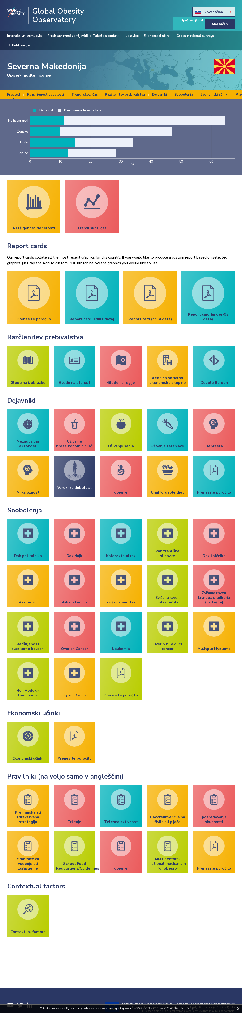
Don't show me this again (182, 1008)
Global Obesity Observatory (58, 15)
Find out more (157, 1008)
